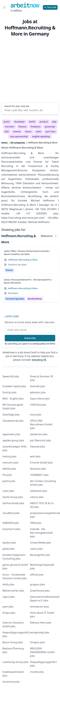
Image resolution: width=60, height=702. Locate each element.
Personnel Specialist (15, 298)
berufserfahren (35, 298)
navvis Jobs (36, 548)
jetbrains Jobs (38, 392)
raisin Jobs (8, 491)
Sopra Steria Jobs (40, 398)
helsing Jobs (9, 456)
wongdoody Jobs (39, 632)
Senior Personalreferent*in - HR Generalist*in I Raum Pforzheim (28, 281)
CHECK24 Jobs (38, 404)
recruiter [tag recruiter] (9, 126)
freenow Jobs (37, 446)
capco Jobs (8, 596)
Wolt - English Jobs (13, 398)
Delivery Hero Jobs (40, 622)
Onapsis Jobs (37, 642)
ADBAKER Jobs (10, 523)
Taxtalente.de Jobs (13, 420)
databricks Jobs (39, 434)
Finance (9, 270)
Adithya (18, 10)
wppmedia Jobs (11, 434)
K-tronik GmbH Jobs (41, 462)
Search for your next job (16, 106)
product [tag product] (44, 121)
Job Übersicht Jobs (40, 440)
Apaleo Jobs (9, 542)
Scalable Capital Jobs (14, 386)
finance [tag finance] (22, 126)
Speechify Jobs (10, 376)
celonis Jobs (37, 497)
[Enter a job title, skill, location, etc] (30, 110)
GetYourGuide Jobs (13, 503)
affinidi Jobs (37, 574)
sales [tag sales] (38, 131)
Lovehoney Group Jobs (15, 662)
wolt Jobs (35, 456)
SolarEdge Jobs (11, 414)
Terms (52, 343)
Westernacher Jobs (13, 590)
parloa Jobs (8, 481)
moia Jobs (35, 414)
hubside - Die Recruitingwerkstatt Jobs (41, 532)
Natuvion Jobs (38, 468)
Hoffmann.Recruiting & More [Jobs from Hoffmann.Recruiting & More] (23, 259)
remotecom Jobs (39, 606)
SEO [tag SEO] (7, 131)
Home (4, 142)
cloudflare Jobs (11, 513)
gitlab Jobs (8, 548)
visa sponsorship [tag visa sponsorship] (19, 136)
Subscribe (30, 338)
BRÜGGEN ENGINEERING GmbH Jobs (42, 652)
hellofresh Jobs (38, 491)
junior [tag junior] (7, 121)
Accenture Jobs (11, 681)
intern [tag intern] (28, 131)
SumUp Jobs (9, 392)
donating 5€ (39, 359)
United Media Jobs (40, 542)
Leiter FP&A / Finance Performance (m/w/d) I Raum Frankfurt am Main (27, 253)
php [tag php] (54, 121)
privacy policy (39, 343)
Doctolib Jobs (37, 386)
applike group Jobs (13, 440)
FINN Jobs (35, 523)
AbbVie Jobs (9, 468)
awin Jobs (7, 606)
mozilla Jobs (37, 672)
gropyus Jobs (37, 584)
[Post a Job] (50, 7)
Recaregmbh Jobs (40, 555)
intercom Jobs (10, 462)
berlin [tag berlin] (32, 121)
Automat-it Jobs (11, 529)
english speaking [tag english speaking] (41, 136)
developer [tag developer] (19, 121)
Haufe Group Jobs (12, 497)
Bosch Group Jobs (12, 642)
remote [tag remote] (17, 131)
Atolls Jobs (8, 584)
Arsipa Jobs (8, 612)
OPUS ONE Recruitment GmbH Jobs (41, 424)
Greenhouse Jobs (40, 590)
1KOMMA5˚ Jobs (39, 475)
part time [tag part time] (50, 131)
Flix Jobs (7, 475)
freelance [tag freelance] (36, 126)
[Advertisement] (29, 69)
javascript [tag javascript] (50, 126)
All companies (18, 142)
